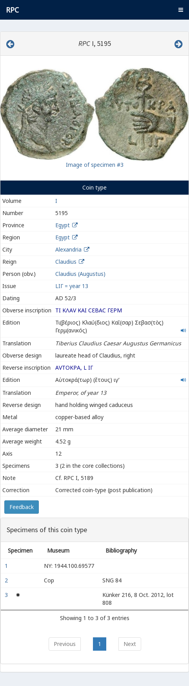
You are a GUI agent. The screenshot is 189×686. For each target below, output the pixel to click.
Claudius (65, 261)
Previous (65, 644)
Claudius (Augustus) (80, 273)
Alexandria (68, 249)
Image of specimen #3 (95, 164)
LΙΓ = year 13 (71, 286)
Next (130, 644)
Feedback (21, 507)
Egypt (62, 225)
